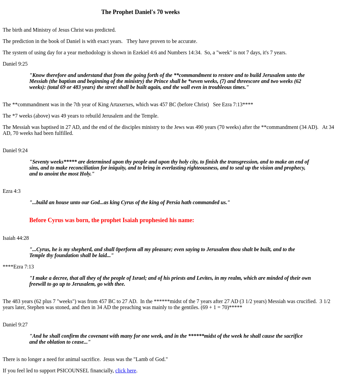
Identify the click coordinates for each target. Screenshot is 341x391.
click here (125, 370)
